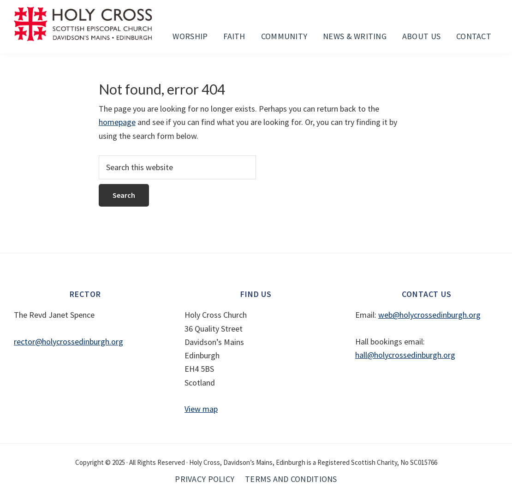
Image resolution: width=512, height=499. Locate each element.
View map (201, 409)
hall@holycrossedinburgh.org (405, 355)
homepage (117, 122)
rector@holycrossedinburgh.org (68, 341)
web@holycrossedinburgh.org (429, 314)
